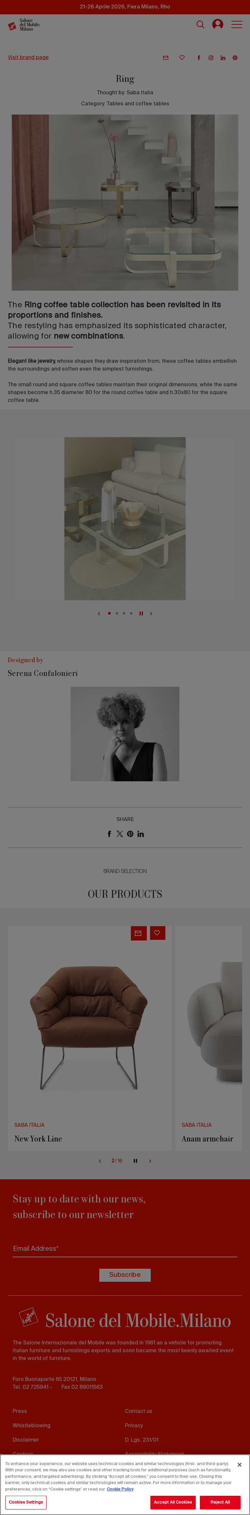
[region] (125, 1484)
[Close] (239, 1465)
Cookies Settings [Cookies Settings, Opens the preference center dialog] (26, 1502)
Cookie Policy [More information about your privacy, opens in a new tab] (120, 1489)
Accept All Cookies (173, 1502)
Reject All (220, 1502)
